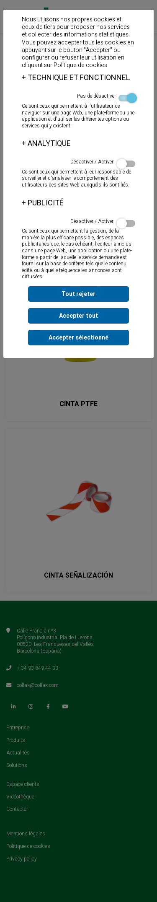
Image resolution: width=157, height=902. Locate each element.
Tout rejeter (78, 294)
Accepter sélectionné (78, 337)
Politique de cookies (80, 65)
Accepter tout (78, 315)
